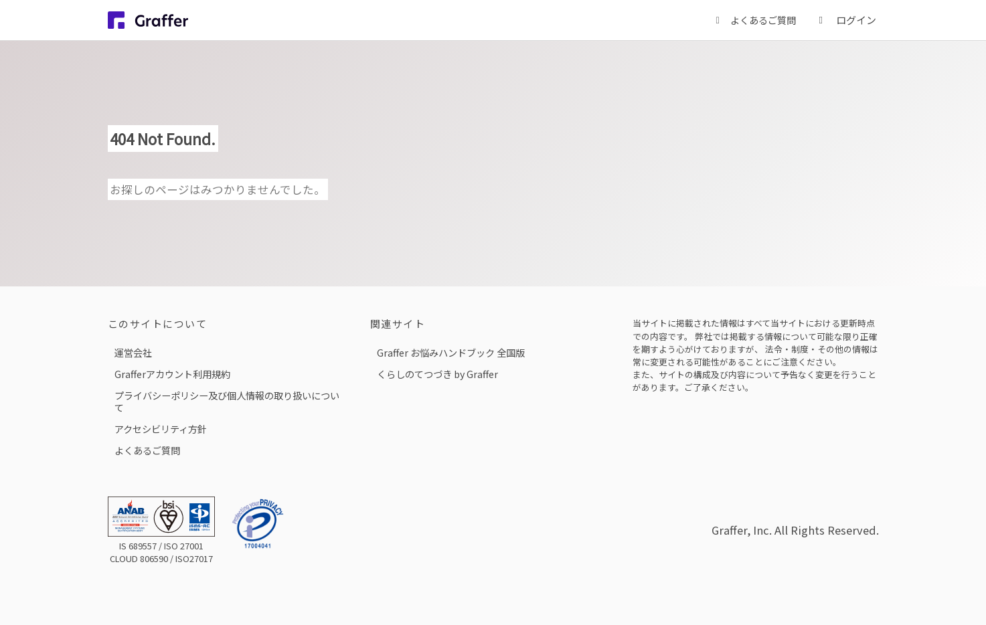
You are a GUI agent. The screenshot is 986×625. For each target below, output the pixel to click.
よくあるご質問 (147, 450)
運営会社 (133, 352)
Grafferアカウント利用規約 (172, 374)
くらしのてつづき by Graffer (437, 374)
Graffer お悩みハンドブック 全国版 (451, 352)
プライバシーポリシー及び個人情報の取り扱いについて (226, 401)
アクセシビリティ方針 (160, 429)
